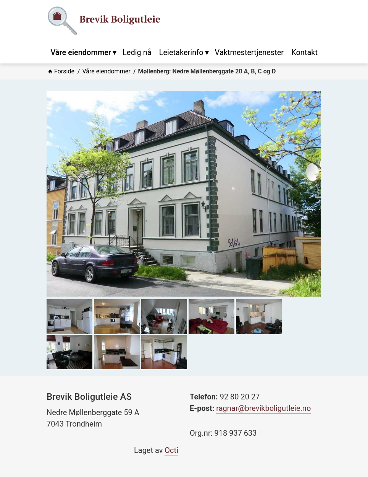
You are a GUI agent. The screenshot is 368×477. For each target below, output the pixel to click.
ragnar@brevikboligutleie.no (263, 408)
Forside (64, 71)
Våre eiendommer (106, 71)
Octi (171, 450)
